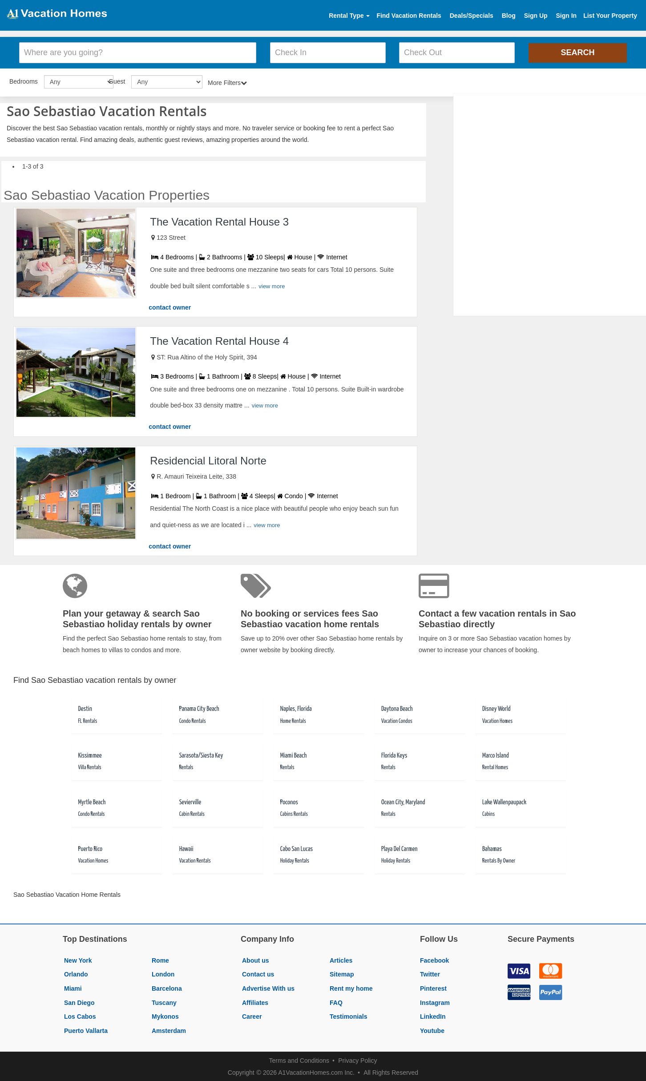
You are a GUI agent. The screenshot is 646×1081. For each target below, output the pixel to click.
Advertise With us (268, 987)
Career (252, 1015)
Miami (73, 987)
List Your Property (610, 15)
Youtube (432, 1029)
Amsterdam (169, 1029)
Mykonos (165, 1015)
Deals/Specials (471, 15)
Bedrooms (23, 80)
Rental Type (349, 15)
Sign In (566, 15)
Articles (341, 959)
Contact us (258, 973)
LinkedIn (433, 1015)
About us (255, 959)
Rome (160, 959)
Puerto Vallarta (86, 1029)
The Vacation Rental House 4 (219, 340)
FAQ (336, 1001)
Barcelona (167, 987)
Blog (509, 15)
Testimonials (348, 1015)
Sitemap (342, 973)
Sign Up (536, 15)
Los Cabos (80, 1015)
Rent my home (351, 987)
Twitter (430, 973)
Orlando (76, 973)
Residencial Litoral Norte (208, 459)
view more (271, 285)
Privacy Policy (357, 1059)
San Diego (79, 1001)
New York (78, 959)
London (163, 973)
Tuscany (164, 1001)
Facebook (434, 959)
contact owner (170, 306)
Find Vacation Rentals (408, 15)
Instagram (435, 1001)
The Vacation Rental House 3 (219, 220)
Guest (117, 80)
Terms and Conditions (299, 1059)
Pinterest (433, 987)
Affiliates (255, 1001)
